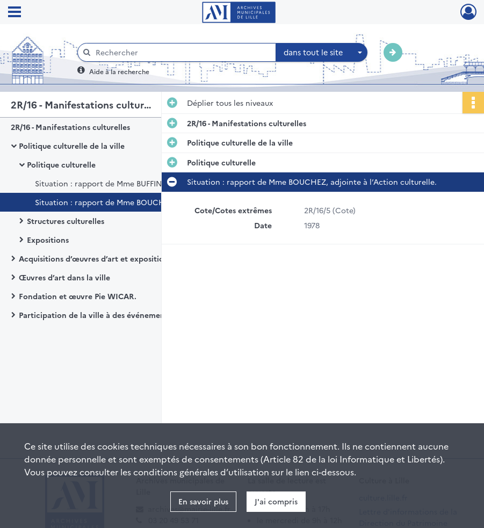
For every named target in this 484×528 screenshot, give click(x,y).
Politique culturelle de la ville (72, 145)
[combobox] (321, 52)
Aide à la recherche (119, 71)
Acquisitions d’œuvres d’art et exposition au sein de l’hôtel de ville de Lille (126, 258)
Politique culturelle (61, 164)
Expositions (48, 239)
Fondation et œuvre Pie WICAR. (77, 296)
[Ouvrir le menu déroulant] (14, 12)
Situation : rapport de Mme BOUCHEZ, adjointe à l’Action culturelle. (142, 202)
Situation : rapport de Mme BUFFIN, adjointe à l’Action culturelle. (142, 183)
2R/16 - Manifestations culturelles (70, 126)
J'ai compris (276, 501)
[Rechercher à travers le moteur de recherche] (182, 52)
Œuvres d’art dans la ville (64, 277)
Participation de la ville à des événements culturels (112, 314)
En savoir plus (203, 501)
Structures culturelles (65, 220)
